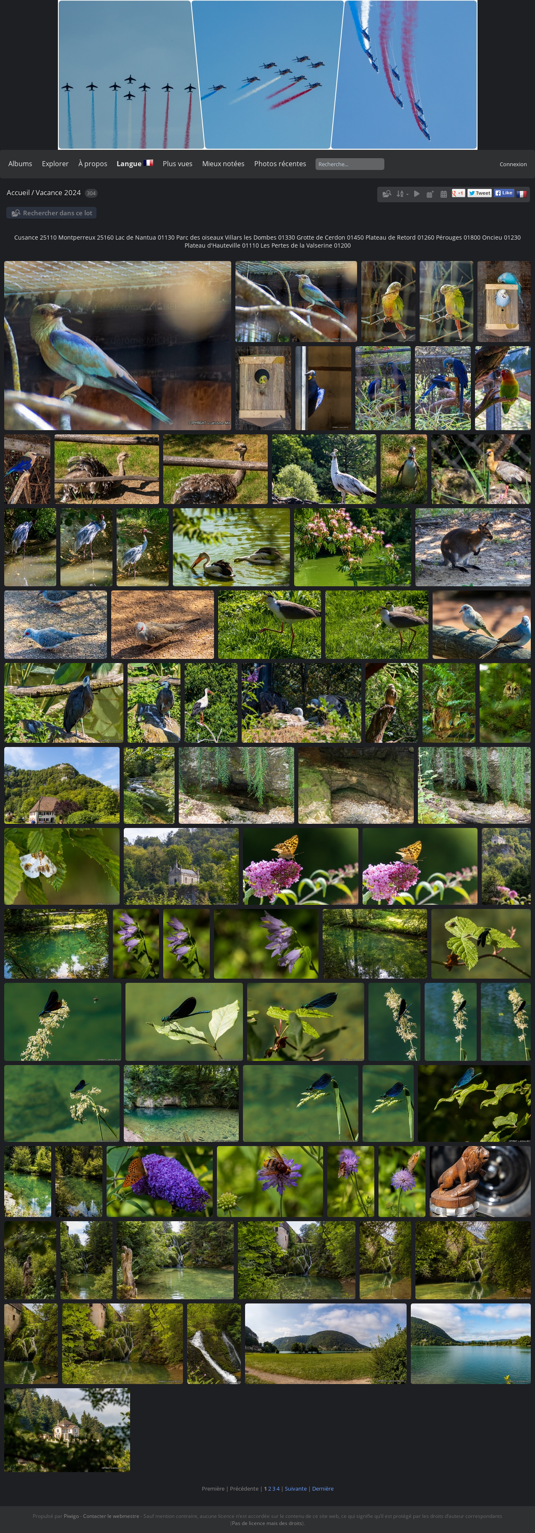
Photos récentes (280, 163)
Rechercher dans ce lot (57, 213)
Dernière (323, 1488)
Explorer (55, 163)
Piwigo (71, 1516)
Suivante (296, 1488)
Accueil (18, 192)
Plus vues (178, 163)
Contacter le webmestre (111, 1516)
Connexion (513, 164)
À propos (92, 163)
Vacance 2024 (58, 192)
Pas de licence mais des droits (267, 1523)
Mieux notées (223, 163)
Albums (20, 163)
